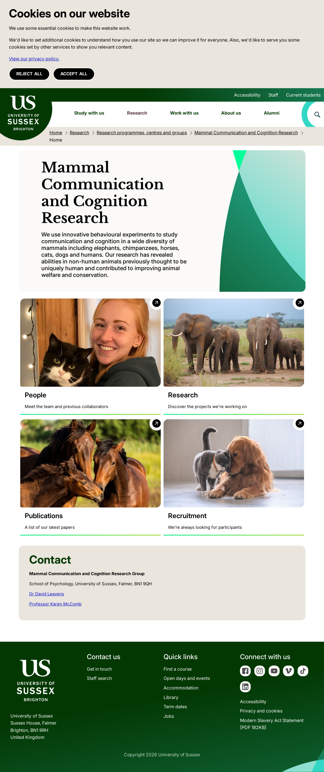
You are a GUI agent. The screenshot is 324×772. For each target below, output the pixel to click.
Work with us (184, 113)
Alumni (271, 113)
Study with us (89, 113)
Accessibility (247, 95)
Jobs (169, 716)
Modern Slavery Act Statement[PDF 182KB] (271, 724)
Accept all (73, 73)
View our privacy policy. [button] (34, 59)
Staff (273, 95)
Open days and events (187, 678)
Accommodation (181, 688)
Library (171, 697)
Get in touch (99, 669)
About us (231, 113)
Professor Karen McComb (55, 604)
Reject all (29, 73)
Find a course (178, 669)
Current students (303, 95)
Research (137, 113)
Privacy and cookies (261, 711)
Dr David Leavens (46, 593)
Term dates (175, 707)
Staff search (99, 678)
